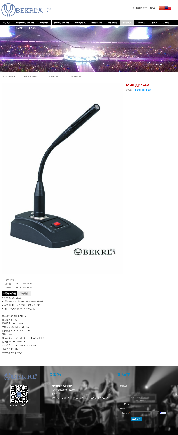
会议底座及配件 (51, 76)
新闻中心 (144, 8)
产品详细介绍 (9, 293)
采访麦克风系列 (30, 76)
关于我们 (136, 8)
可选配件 (24, 293)
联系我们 (153, 8)
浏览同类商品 (10, 280)
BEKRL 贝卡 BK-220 (24, 287)
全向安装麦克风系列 (74, 76)
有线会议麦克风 (9, 76)
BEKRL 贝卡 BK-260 (24, 284)
